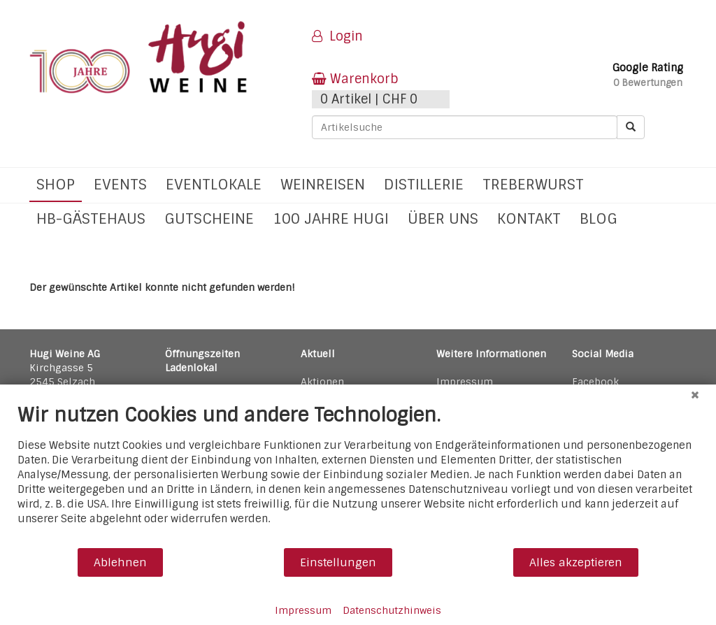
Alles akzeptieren (575, 562)
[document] (358, 475)
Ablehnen (120, 562)
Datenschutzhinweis (392, 610)
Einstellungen (338, 562)
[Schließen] (695, 395)
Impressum (303, 610)
